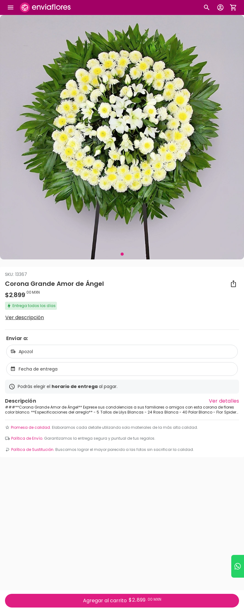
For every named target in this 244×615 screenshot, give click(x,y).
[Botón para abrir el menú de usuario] (220, 7)
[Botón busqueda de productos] (206, 7)
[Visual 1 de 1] (122, 254)
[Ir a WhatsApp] (237, 566)
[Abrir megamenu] (10, 7)
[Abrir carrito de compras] (233, 7)
